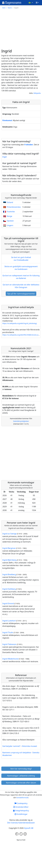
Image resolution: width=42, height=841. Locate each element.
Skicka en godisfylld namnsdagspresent (21, 267)
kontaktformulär (22, 797)
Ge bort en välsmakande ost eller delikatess (21, 286)
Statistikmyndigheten (21, 421)
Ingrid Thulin (7, 632)
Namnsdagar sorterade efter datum (21, 782)
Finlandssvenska (14, 207)
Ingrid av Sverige (9, 533)
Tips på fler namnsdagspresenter (21, 293)
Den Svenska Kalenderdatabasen (21, 822)
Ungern (10, 225)
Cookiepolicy (21, 803)
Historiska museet (29, 746)
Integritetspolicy (21, 810)
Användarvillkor (20, 807)
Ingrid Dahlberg (9, 589)
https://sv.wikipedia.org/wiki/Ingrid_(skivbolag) (19, 323)
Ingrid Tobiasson (9, 644)
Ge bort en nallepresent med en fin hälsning (21, 277)
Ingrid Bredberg (9, 574)
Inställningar (21, 814)
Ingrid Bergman (9, 548)
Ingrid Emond (8, 603)
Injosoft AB (28, 828)
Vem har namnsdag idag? (21, 768)
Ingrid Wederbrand (10, 659)
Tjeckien (10, 221)
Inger (4, 157)
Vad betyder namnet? (11, 746)
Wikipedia (37, 93)
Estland (10, 202)
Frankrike (11, 211)
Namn (10, 8)
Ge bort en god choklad (21, 258)
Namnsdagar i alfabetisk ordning (21, 775)
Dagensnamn (13, 3)
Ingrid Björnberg (9, 560)
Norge (9, 216)
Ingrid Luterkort (9, 620)
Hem (3, 8)
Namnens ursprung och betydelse (16, 752)
